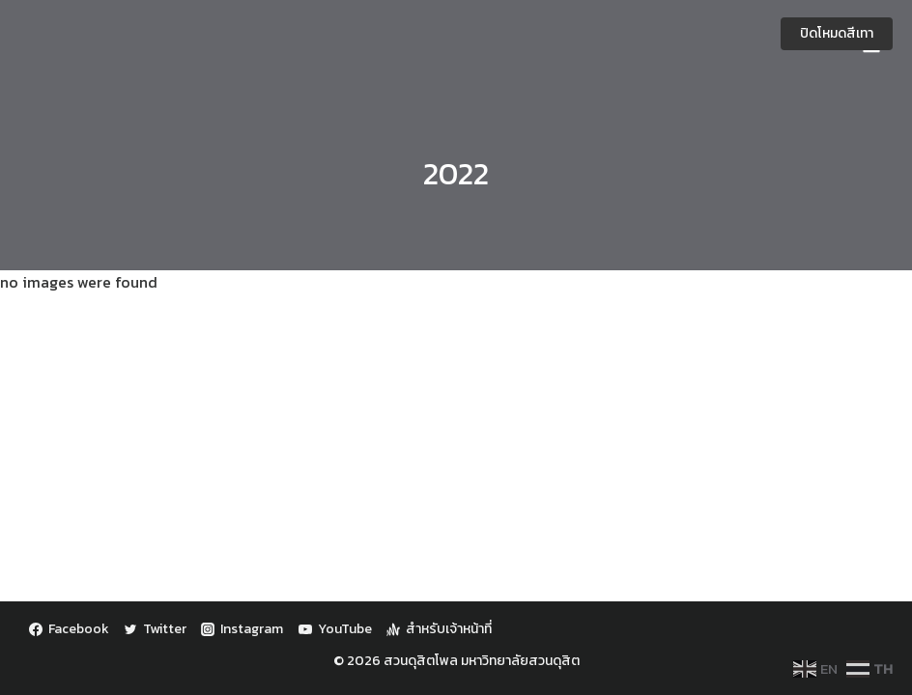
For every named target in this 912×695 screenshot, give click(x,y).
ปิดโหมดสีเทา (836, 33)
